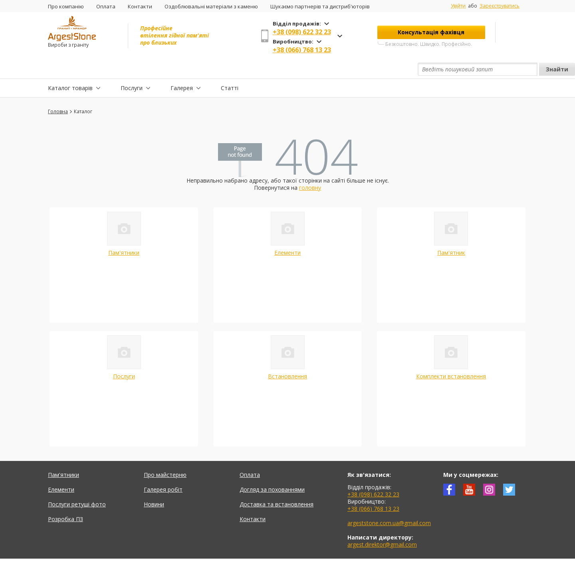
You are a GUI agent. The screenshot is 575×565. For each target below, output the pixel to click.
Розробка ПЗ (65, 500)
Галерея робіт (163, 471)
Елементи (287, 234)
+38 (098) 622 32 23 (302, 32)
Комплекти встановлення (451, 358)
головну (310, 169)
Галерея (182, 69)
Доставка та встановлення (276, 486)
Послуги (132, 69)
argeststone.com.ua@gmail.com (389, 504)
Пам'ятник (451, 234)
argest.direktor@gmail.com (382, 526)
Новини (154, 486)
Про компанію (66, 6)
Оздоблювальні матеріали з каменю (211, 6)
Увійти (458, 6)
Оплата (105, 6)
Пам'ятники (123, 234)
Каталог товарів (70, 69)
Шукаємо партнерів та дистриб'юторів (320, 6)
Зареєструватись (499, 5)
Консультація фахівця (431, 32)
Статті (229, 69)
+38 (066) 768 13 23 (302, 49)
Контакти (140, 6)
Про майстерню (165, 456)
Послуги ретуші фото (77, 486)
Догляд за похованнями (272, 471)
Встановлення (287, 358)
